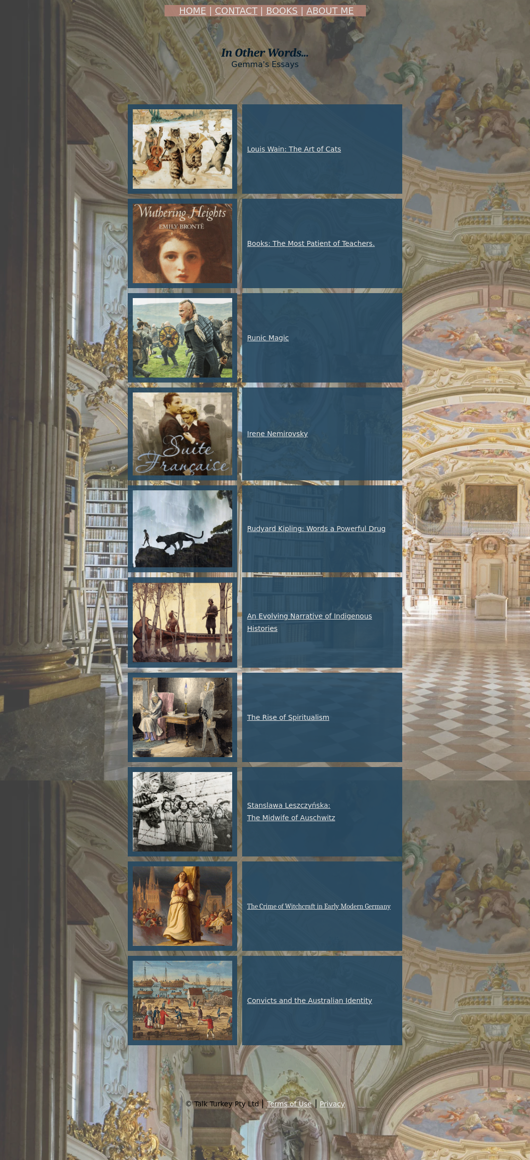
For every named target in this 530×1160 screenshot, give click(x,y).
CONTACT (236, 10)
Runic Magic (268, 338)
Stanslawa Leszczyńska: (289, 805)
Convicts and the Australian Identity (309, 1001)
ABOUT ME (329, 10)
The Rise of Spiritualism (288, 717)
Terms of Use (289, 1104)
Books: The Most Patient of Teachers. (311, 243)
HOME (192, 10)
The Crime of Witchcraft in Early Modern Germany (319, 906)
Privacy (332, 1104)
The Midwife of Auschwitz (291, 818)
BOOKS (282, 10)
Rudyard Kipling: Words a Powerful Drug (316, 529)
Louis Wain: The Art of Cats (294, 149)
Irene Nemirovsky (277, 434)
